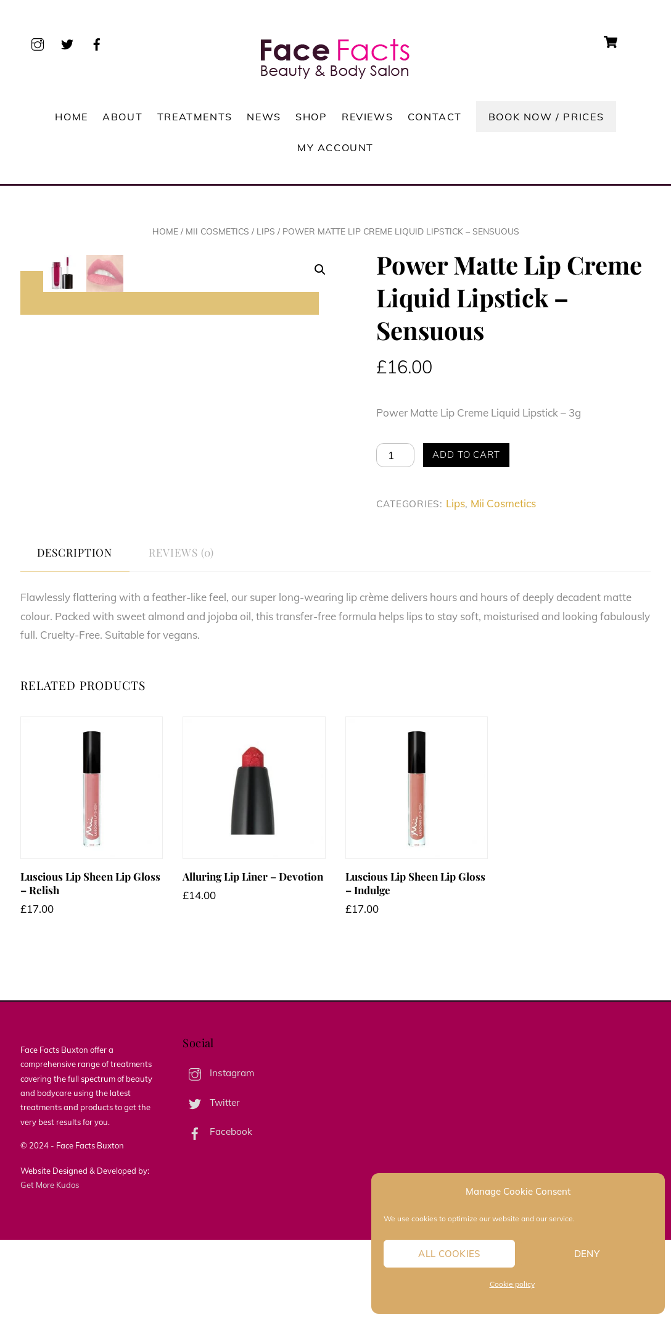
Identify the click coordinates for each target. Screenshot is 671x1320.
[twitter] (67, 42)
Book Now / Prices (546, 116)
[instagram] (37, 42)
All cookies (449, 1254)
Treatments (195, 116)
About (122, 116)
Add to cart (466, 454)
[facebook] (96, 42)
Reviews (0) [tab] (181, 632)
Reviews (367, 116)
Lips (266, 231)
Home (71, 116)
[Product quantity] (395, 455)
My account (335, 147)
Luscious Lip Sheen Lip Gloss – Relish (90, 963)
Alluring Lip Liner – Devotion (253, 956)
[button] (320, 270)
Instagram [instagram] (218, 1153)
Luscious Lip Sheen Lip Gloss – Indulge (415, 963)
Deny (586, 1254)
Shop (311, 116)
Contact (435, 116)
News (264, 116)
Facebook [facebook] (217, 1212)
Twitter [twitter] (211, 1182)
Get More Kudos (49, 1264)
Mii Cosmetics (217, 231)
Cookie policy (512, 1284)
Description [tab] (74, 632)
